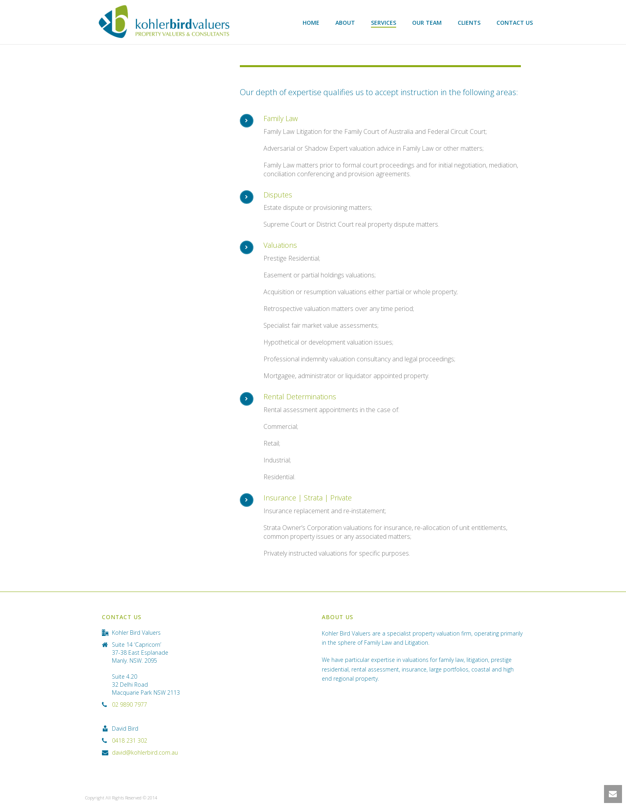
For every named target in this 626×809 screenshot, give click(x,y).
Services (383, 22)
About (345, 22)
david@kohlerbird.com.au (145, 752)
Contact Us (514, 22)
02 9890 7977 (129, 704)
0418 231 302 (129, 740)
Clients (469, 22)
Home (311, 22)
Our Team (427, 22)
